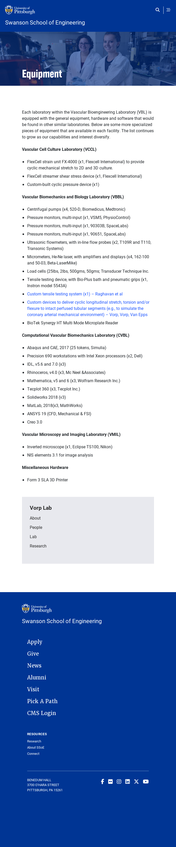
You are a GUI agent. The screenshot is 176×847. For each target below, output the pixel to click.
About (35, 518)
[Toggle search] (159, 9)
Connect (33, 753)
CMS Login (41, 713)
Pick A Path (42, 701)
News (34, 665)
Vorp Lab (41, 507)
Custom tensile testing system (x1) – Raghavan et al (75, 293)
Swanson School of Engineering (45, 22)
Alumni (36, 677)
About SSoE (35, 747)
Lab (33, 536)
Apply (34, 642)
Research (38, 545)
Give (33, 653)
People (36, 527)
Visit (33, 689)
